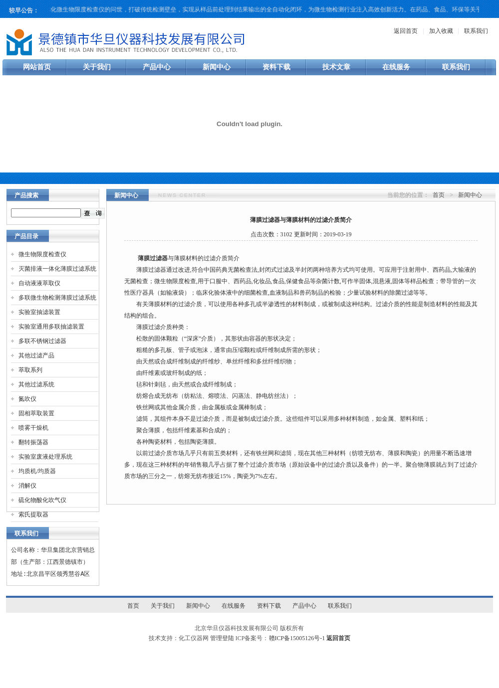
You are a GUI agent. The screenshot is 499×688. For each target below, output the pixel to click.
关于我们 (97, 67)
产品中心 (157, 67)
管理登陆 (222, 638)
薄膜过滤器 (153, 258)
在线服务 (396, 67)
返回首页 (406, 30)
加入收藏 (441, 30)
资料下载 (276, 67)
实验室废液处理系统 (45, 456)
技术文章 (336, 67)
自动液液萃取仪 (39, 283)
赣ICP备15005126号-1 (297, 638)
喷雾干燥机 (33, 427)
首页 (439, 194)
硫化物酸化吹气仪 (42, 500)
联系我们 (476, 30)
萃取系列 (30, 369)
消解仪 (27, 485)
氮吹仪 (27, 398)
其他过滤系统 (36, 384)
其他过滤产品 (36, 355)
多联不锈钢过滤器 (42, 341)
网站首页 (37, 67)
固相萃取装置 (36, 413)
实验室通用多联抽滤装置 (51, 326)
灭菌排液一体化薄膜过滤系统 (57, 268)
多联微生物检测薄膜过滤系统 (57, 297)
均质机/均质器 (37, 471)
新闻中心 (217, 67)
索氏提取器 (33, 514)
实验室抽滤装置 (39, 312)
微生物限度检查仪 (42, 254)
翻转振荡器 (33, 442)
